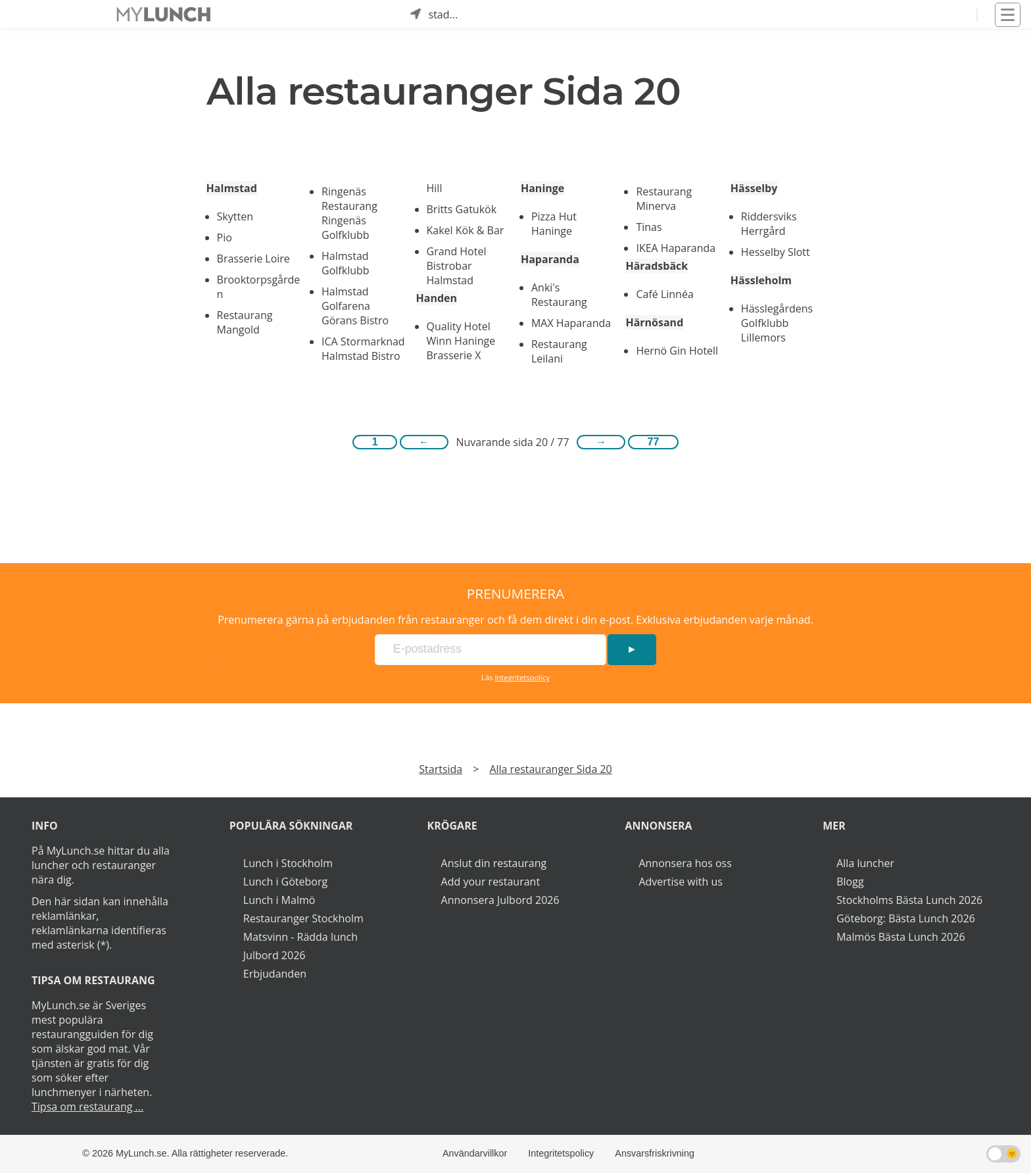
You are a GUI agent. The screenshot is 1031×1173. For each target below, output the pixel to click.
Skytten (235, 216)
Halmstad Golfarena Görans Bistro (355, 306)
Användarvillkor (475, 1153)
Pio (224, 237)
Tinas (648, 227)
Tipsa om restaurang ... (87, 1106)
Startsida (440, 769)
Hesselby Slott (775, 252)
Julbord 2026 (274, 955)
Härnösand (654, 322)
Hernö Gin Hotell (677, 350)
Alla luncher (865, 863)
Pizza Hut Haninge (554, 223)
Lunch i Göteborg (285, 881)
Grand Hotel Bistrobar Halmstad (457, 265)
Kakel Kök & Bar (465, 230)
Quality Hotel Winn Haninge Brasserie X (461, 340)
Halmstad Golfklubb (346, 263)
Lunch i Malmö (279, 900)
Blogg (849, 881)
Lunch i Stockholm (288, 863)
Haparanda (550, 259)
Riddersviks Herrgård (769, 223)
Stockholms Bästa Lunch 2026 (909, 900)
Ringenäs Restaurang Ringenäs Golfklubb (349, 213)
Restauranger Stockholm (303, 918)
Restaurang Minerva (664, 198)
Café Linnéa (664, 294)
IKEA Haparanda (675, 248)
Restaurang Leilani (559, 351)
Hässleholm (761, 280)
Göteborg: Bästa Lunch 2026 (905, 918)
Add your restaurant (490, 881)
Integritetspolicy (522, 677)
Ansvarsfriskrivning (654, 1153)
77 (653, 441)
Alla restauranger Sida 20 (550, 769)
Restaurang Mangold (245, 322)
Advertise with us (680, 881)
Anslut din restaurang (494, 863)
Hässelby (754, 188)
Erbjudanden (274, 973)
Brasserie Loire (253, 258)
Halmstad (231, 188)
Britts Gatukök (462, 209)
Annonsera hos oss (684, 863)
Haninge (542, 188)
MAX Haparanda (571, 323)
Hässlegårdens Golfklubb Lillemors (777, 323)
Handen (437, 298)
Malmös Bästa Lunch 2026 (900, 937)
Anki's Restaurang (559, 294)
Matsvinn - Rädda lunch (300, 937)
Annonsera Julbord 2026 (500, 900)
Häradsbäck (656, 266)
